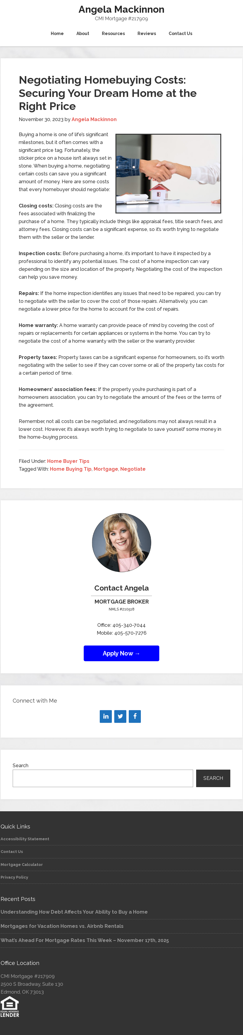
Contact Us (12, 851)
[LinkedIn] (106, 716)
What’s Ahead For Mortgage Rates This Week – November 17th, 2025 (85, 940)
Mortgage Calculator (22, 864)
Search (20, 765)
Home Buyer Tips (68, 461)
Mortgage (106, 469)
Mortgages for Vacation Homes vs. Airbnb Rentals (62, 926)
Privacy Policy (14, 877)
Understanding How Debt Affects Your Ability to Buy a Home (74, 912)
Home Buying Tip (71, 469)
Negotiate (133, 469)
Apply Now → (122, 653)
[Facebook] (135, 716)
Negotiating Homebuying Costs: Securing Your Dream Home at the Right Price (108, 92)
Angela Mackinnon (121, 9)
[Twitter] (120, 716)
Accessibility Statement (25, 839)
